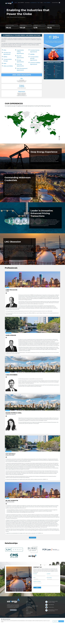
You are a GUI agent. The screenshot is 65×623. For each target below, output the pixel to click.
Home (16, 2)
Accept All (61, 621)
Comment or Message (37, 581)
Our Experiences (33, 2)
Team (38, 2)
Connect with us (51, 607)
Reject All (55, 621)
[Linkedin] (59, 2)
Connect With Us (55, 2)
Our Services (27, 2)
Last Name (48, 573)
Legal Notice (28, 613)
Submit (37, 587)
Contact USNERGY (47, 2)
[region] (32, 620)
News (42, 2)
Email (34, 577)
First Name (35, 573)
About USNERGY (21, 2)
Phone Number (49, 577)
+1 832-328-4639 (51, 604)
